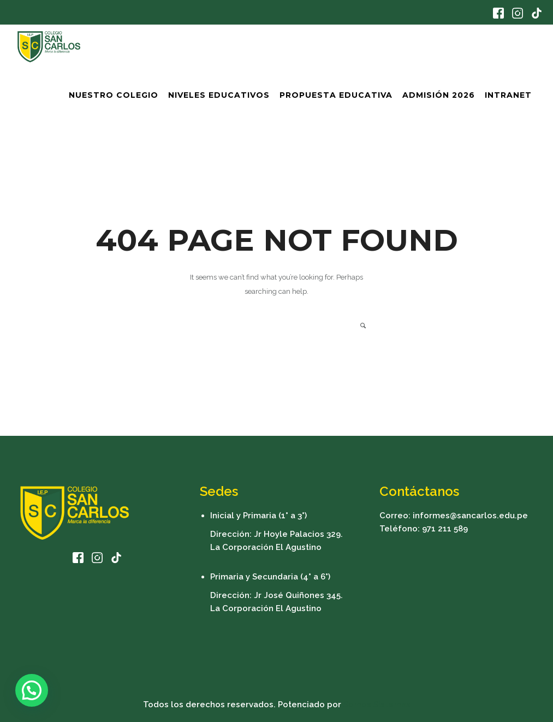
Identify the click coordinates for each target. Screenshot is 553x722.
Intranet (508, 95)
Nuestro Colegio (113, 95)
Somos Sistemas (377, 704)
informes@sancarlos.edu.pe (470, 515)
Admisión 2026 (438, 95)
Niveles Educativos (219, 95)
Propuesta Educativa (336, 95)
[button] (31, 690)
